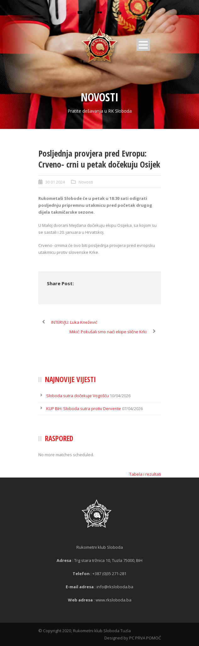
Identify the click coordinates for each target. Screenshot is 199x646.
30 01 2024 (55, 182)
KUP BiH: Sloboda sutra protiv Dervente (83, 408)
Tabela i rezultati (145, 474)
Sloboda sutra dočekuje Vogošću (77, 395)
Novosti (86, 182)
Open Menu (143, 45)
